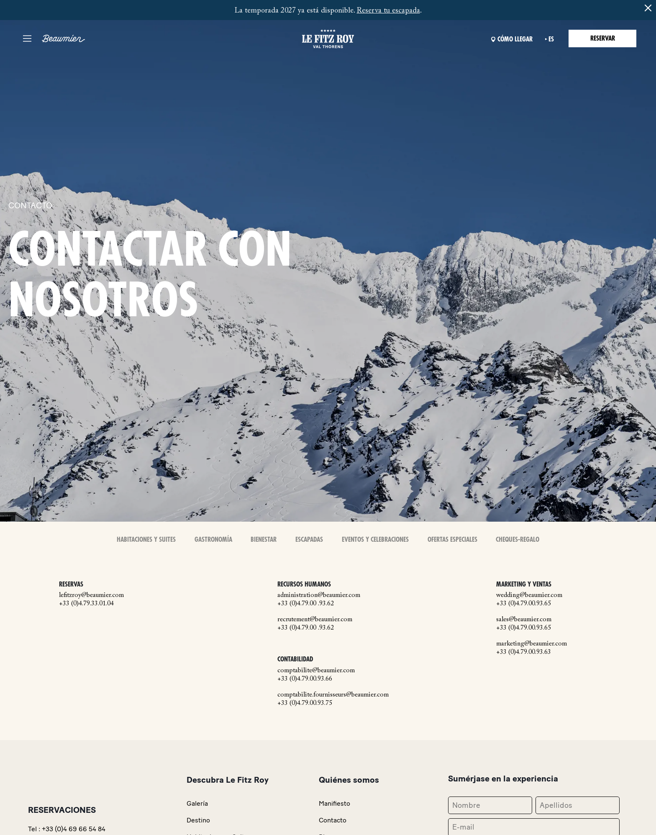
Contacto (332, 820)
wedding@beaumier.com (529, 595)
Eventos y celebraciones (375, 539)
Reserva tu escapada (388, 11)
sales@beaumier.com (523, 619)
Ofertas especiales (452, 539)
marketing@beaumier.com (531, 643)
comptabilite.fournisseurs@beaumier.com (333, 695)
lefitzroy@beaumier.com (91, 595)
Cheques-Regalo (517, 539)
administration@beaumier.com (318, 595)
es (551, 39)
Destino (198, 820)
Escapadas (309, 539)
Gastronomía (213, 539)
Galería (197, 803)
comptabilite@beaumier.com (316, 670)
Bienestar (264, 539)
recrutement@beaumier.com (314, 619)
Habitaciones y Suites (146, 539)
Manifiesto (334, 803)
